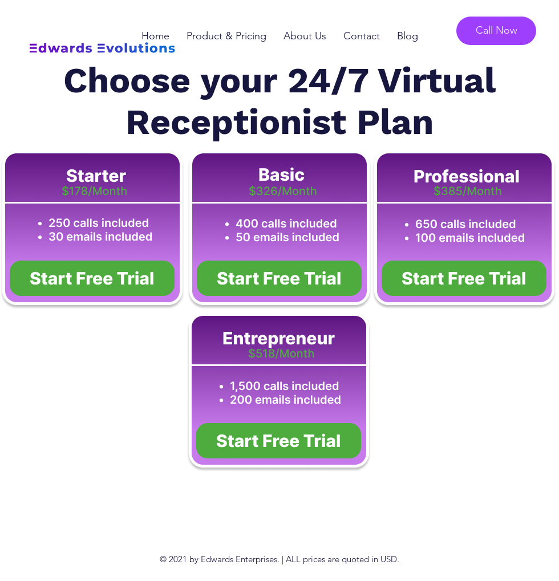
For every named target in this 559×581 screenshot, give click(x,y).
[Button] (92, 279)
